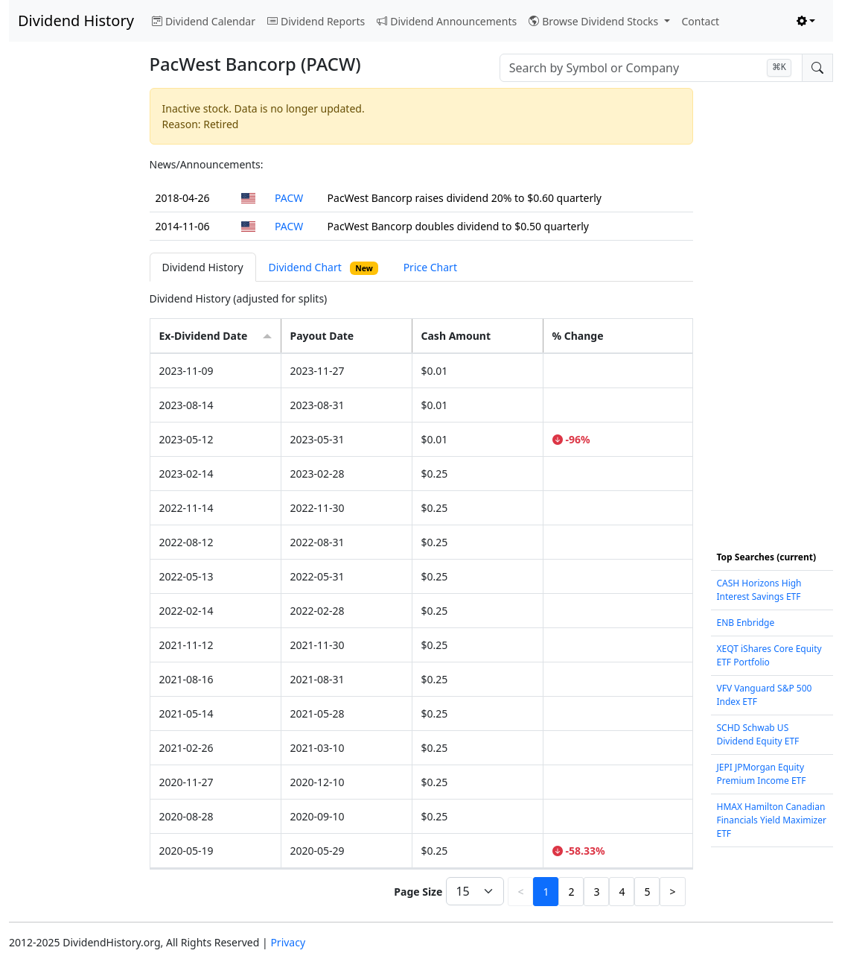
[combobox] (651, 68)
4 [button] (622, 892)
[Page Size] (475, 891)
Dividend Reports (316, 21)
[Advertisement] (70, 305)
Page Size (418, 892)
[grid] (421, 611)
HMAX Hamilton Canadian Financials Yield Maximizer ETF (771, 820)
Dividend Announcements (447, 21)
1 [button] (546, 892)
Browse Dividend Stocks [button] (595, 21)
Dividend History (76, 20)
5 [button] (647, 892)
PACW (289, 198)
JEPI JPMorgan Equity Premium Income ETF (761, 774)
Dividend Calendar (203, 21)
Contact (701, 21)
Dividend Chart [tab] (323, 267)
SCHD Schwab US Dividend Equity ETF (758, 734)
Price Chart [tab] (430, 267)
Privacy (287, 942)
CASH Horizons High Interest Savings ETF (759, 590)
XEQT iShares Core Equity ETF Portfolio (769, 655)
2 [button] (571, 892)
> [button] (672, 892)
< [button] (520, 892)
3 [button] (596, 892)
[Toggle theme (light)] (806, 21)
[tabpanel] (421, 600)
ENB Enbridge (746, 622)
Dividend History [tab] (202, 267)
